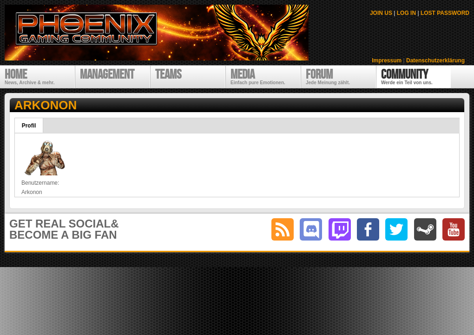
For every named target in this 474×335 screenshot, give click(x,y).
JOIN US (381, 13)
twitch (340, 229)
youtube (453, 229)
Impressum (387, 60)
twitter (396, 229)
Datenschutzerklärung (435, 60)
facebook (368, 229)
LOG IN (406, 13)
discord (311, 229)
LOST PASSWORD (445, 13)
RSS (282, 229)
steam (425, 229)
